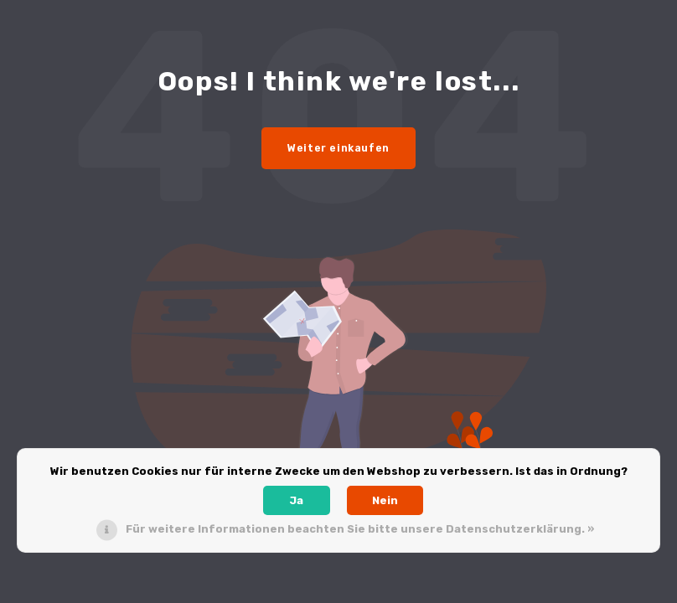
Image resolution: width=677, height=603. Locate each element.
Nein (385, 500)
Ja (296, 500)
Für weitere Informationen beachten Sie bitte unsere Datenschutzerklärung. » (360, 529)
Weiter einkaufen (338, 148)
